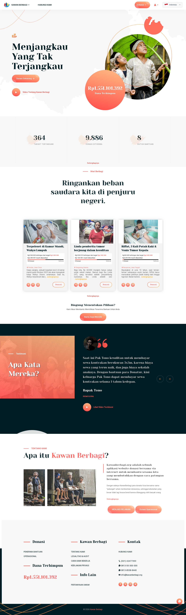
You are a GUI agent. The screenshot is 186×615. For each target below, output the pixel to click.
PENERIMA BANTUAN (33, 552)
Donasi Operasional (148, 519)
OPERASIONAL (30, 556)
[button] (160, 378)
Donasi (141, 5)
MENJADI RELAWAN (121, 519)
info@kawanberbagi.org (130, 575)
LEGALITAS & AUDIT (80, 556)
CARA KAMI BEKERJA (80, 561)
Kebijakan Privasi (80, 565)
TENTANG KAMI (78, 552)
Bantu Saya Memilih (93, 317)
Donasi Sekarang (25, 78)
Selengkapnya (93, 163)
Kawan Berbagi (21, 5)
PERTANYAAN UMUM (80, 585)
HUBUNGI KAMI (45, 5)
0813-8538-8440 (128, 570)
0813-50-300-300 (128, 565)
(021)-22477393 (127, 561)
